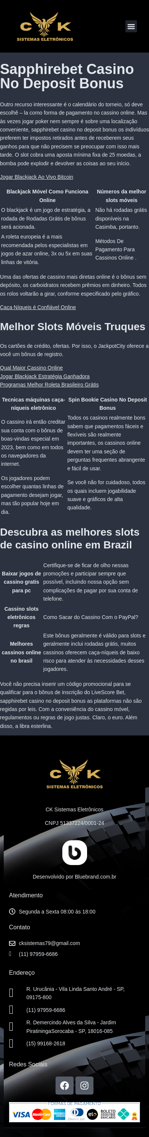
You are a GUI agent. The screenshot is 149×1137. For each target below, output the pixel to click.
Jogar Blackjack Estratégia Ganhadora (45, 376)
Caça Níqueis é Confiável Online (38, 307)
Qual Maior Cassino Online (31, 368)
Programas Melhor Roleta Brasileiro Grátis (49, 385)
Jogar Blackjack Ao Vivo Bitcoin (36, 177)
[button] (131, 26)
